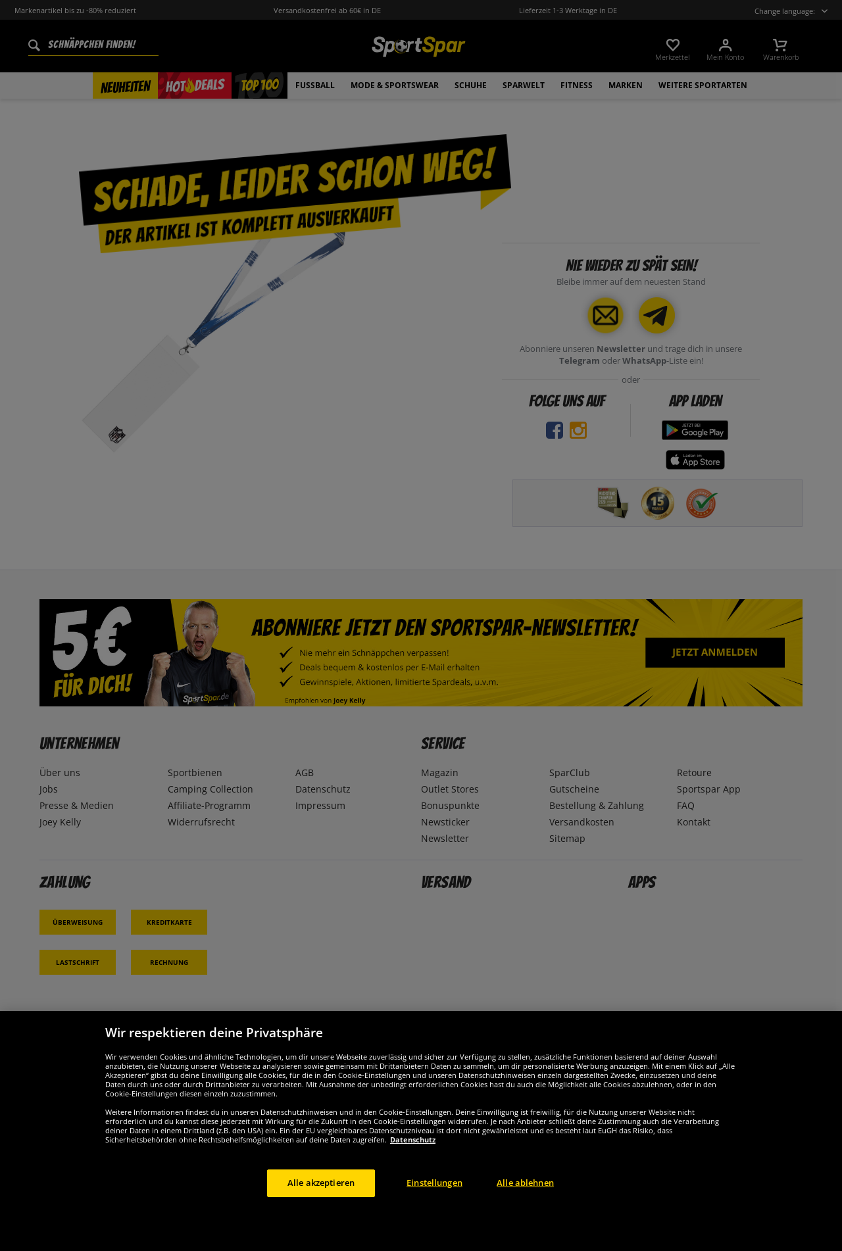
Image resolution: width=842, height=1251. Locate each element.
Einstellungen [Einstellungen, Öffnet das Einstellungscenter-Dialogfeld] (434, 1201)
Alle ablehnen (525, 1201)
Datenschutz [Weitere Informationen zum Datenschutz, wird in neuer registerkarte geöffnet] (412, 1158)
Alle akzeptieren (321, 1201)
